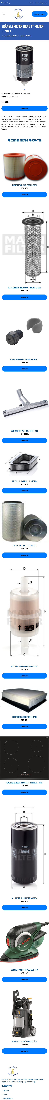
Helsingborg (6, 3)
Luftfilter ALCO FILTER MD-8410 (24, 717)
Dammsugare (25, 93)
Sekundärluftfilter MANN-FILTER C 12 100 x (24, 287)
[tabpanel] (24, 65)
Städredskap (15, 93)
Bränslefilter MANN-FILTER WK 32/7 (24, 666)
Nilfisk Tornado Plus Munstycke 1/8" (24, 359)
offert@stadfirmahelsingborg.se (38, 3)
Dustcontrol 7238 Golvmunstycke (24, 431)
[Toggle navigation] (4, 14)
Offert (5, 1094)
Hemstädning (8, 1098)
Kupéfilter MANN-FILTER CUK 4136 (24, 481)
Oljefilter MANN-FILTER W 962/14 (24, 898)
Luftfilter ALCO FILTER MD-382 (24, 545)
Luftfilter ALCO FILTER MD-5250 (24, 185)
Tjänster (6, 1090)
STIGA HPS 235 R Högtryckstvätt (24, 1041)
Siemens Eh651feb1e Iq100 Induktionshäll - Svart (24, 782)
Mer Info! (24, 108)
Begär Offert (39, 14)
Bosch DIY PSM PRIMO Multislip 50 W (24, 970)
